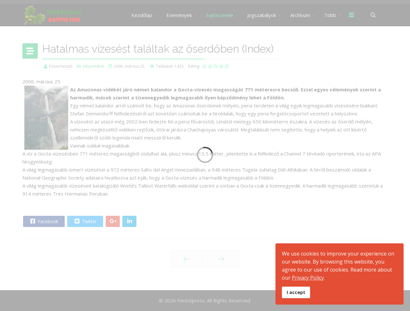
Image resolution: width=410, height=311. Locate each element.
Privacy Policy (308, 277)
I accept (296, 292)
